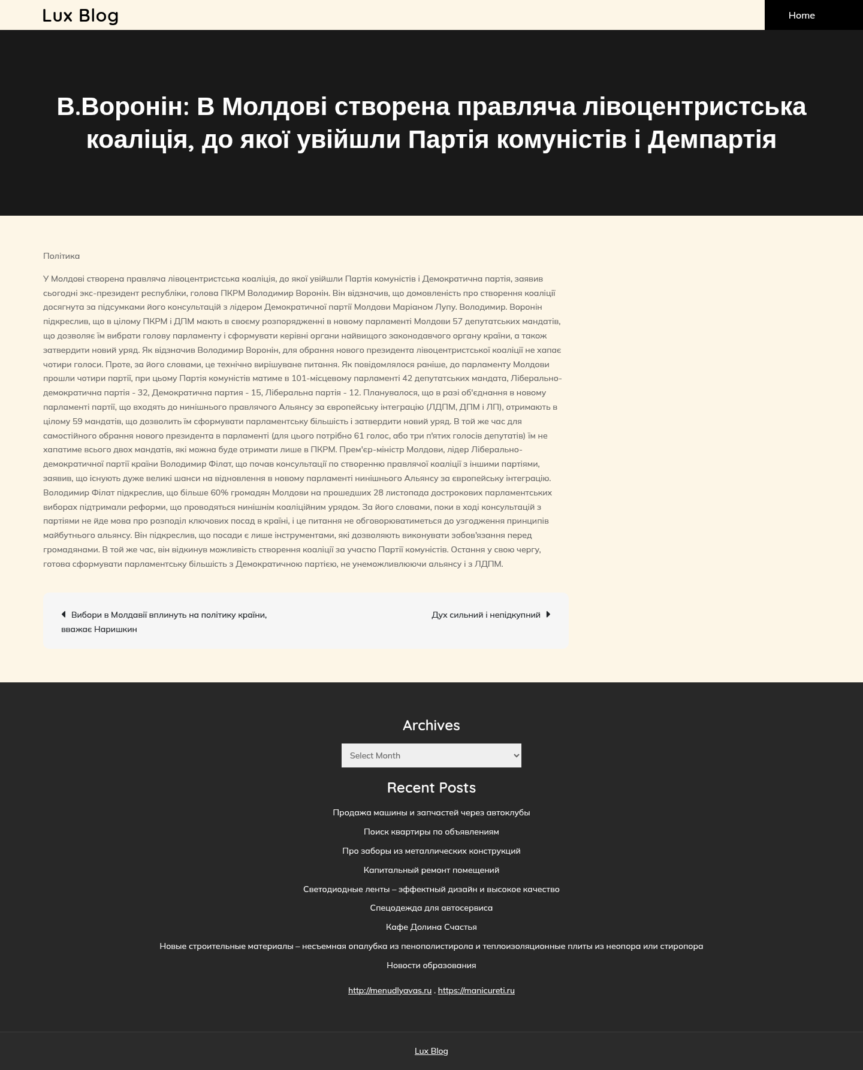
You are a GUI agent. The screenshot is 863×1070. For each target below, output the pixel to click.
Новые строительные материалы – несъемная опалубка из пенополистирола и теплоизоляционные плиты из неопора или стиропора (431, 946)
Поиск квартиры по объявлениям (431, 831)
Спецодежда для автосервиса (431, 907)
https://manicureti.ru (476, 990)
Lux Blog (80, 15)
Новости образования (431, 965)
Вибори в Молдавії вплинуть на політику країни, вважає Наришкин (164, 622)
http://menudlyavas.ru (390, 990)
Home (802, 15)
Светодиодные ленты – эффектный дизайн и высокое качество (431, 889)
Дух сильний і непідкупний (486, 614)
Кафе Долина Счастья (431, 926)
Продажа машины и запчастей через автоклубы (431, 812)
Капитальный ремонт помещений (431, 870)
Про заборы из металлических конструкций (431, 850)
